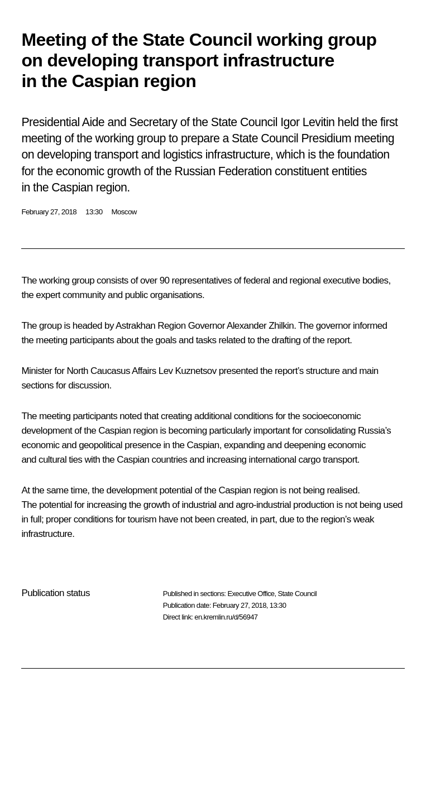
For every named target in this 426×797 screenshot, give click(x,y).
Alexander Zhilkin (260, 325)
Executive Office (250, 593)
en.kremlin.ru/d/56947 (225, 617)
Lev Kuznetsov (188, 371)
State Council (297, 593)
